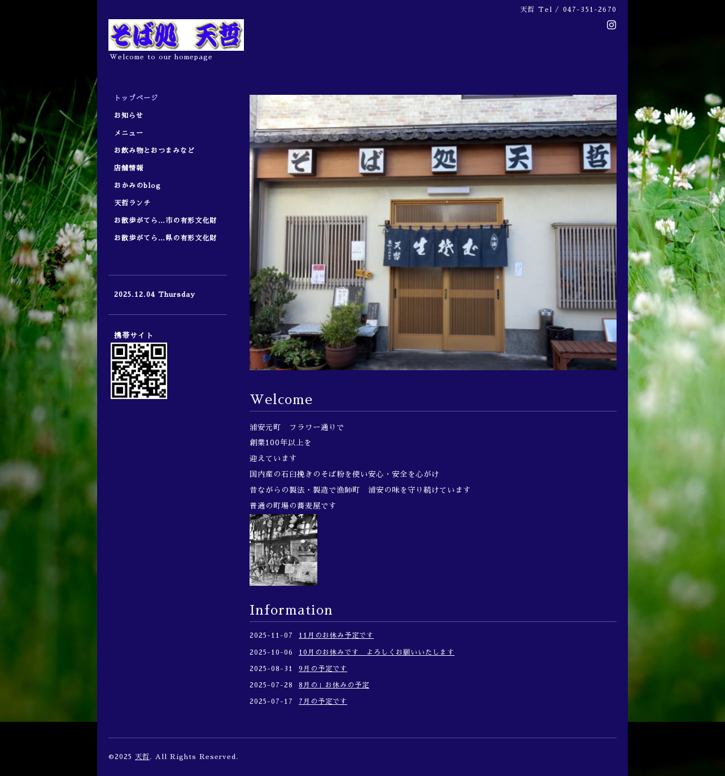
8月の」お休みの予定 (334, 685)
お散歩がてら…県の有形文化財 (165, 238)
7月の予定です (323, 701)
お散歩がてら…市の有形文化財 (165, 220)
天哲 (142, 756)
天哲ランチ (132, 203)
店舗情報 (128, 168)
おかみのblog (137, 185)
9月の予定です (323, 668)
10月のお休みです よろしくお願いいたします (377, 652)
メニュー (132, 133)
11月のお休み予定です (336, 635)
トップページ (136, 98)
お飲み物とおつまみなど (154, 150)
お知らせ (128, 115)
